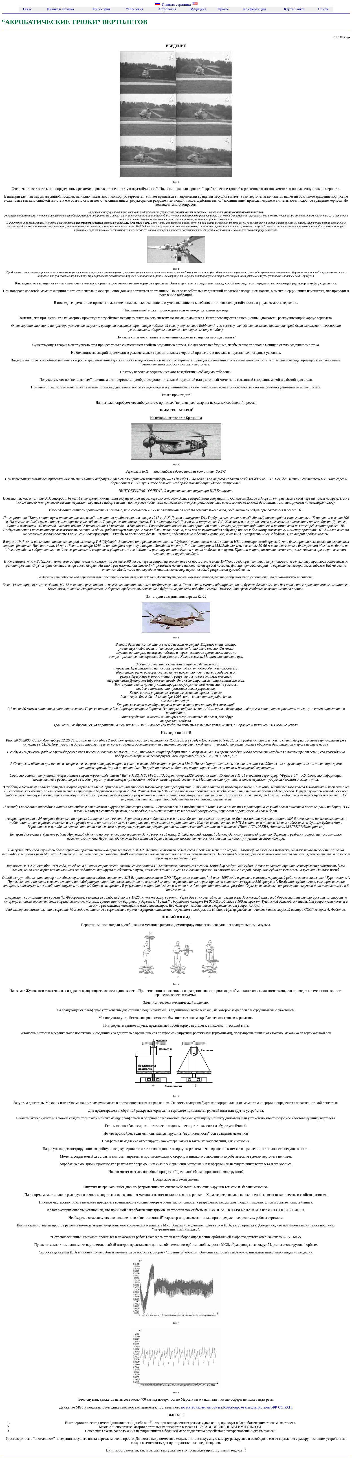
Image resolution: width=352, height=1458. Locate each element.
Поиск (323, 9)
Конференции (254, 9)
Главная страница (176, 4)
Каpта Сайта (294, 9)
